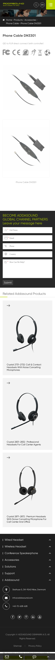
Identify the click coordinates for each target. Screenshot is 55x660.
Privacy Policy (35, 646)
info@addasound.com (18, 597)
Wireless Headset (15, 546)
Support (10, 573)
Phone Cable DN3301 (31, 23)
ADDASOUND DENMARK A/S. (32, 634)
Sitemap (17, 646)
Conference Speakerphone (21, 553)
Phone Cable (12, 23)
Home (9, 20)
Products (18, 20)
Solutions (10, 566)
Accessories (30, 20)
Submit (8, 282)
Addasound (12, 580)
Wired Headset (14, 539)
